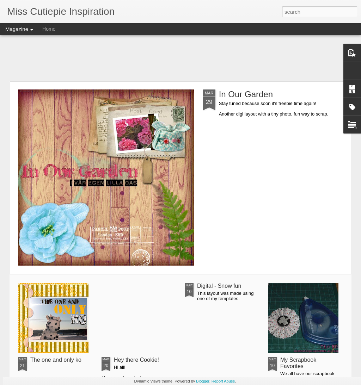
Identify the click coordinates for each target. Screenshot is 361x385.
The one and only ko (55, 360)
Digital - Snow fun (219, 286)
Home (48, 29)
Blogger (202, 381)
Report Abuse (223, 381)
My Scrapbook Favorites (298, 363)
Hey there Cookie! (136, 360)
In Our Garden (246, 94)
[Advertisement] (180, 58)
